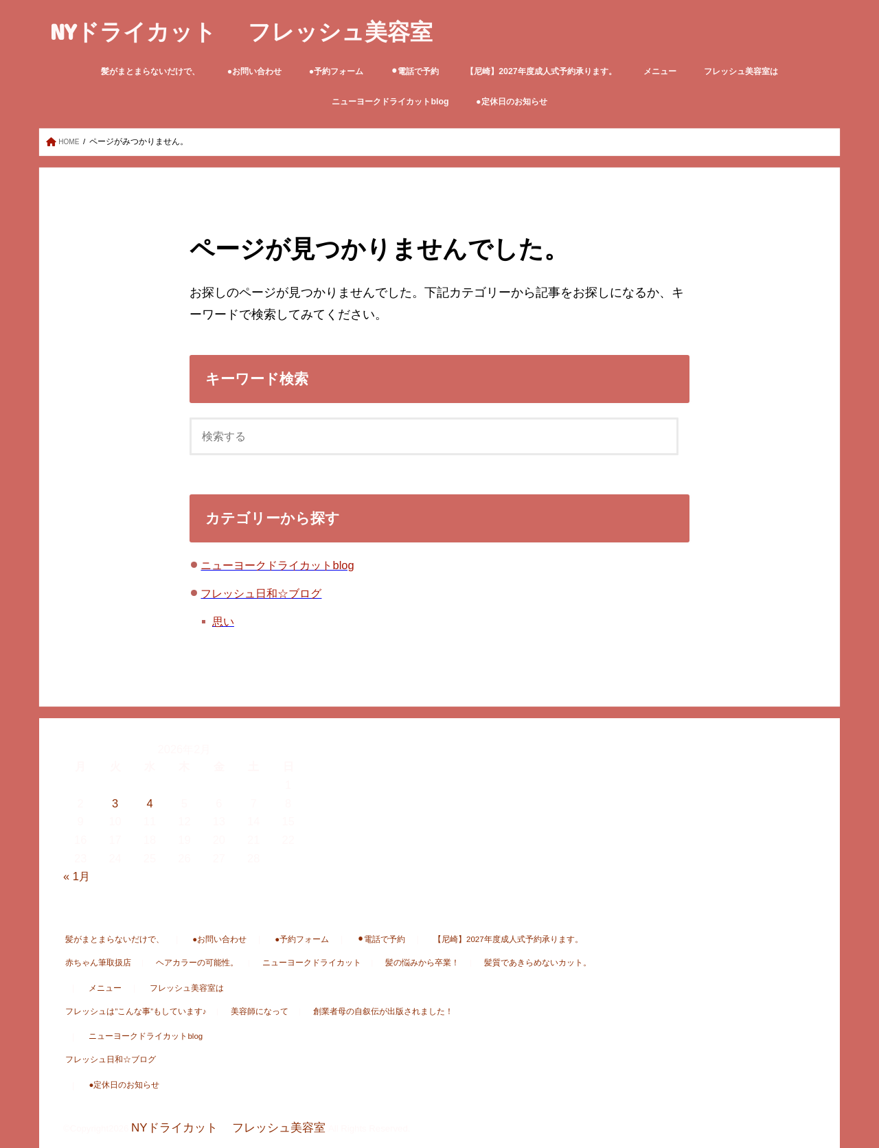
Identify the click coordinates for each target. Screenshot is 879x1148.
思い (223, 622)
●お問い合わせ (254, 71)
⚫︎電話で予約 (415, 71)
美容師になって (238, 1012)
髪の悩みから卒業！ (382, 963)
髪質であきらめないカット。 (485, 963)
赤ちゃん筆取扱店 (93, 963)
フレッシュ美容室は (741, 71)
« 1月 (76, 877)
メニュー (659, 71)
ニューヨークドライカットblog (390, 101)
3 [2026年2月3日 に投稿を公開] (115, 804)
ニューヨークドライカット (283, 963)
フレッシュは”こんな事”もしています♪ (127, 1012)
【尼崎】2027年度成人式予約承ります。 (541, 71)
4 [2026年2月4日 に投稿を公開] (149, 804)
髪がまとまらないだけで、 (150, 71)
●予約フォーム (336, 71)
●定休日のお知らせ (511, 101)
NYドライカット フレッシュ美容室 (241, 31)
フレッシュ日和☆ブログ (261, 594)
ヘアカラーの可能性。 (180, 963)
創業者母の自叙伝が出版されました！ (348, 1012)
